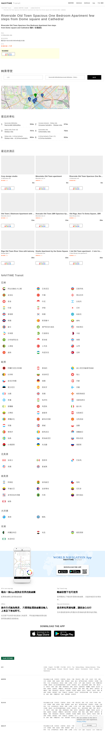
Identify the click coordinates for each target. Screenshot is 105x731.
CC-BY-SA (66, 108)
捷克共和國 (85, 685)
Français (59, 669)
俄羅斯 (79, 690)
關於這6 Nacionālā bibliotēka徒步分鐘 (12, 40)
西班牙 (48, 686)
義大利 (98, 686)
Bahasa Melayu (80, 667)
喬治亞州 (78, 679)
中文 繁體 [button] (101, 3)
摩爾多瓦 (61, 688)
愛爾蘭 (88, 686)
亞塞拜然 (63, 679)
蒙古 (76, 681)
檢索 (94, 77)
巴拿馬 (94, 690)
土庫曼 (70, 683)
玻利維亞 (54, 692)
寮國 (62, 681)
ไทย (73, 667)
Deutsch (66, 669)
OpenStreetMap (53, 108)
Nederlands (47, 671)
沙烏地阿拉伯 (54, 683)
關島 (51, 694)
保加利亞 (74, 685)
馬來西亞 (91, 681)
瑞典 (50, 690)
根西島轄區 (66, 686)
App (94, 3)
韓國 (53, 681)
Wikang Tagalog (51, 669)
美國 (98, 690)
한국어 (69, 667)
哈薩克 (58, 681)
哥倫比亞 (64, 692)
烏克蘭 (74, 690)
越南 (83, 683)
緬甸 (72, 681)
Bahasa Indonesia (90, 667)
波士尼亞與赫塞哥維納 (59, 685)
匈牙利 (76, 686)
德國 (90, 685)
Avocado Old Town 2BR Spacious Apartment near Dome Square (62, 214)
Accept (89, 725)
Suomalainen (84, 669)
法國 (56, 686)
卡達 (48, 683)
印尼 (87, 679)
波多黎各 (71, 692)
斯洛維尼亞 (55, 690)
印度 (95, 679)
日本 (45, 681)
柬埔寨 (49, 681)
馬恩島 (93, 686)
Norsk (91, 669)
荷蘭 (79, 688)
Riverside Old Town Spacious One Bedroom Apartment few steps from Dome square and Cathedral (47, 17)
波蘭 (87, 688)
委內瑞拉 (95, 692)
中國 (73, 679)
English (51, 667)
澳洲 (47, 694)
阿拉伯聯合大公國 (48, 679)
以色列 (91, 679)
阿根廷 (49, 692)
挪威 (83, 688)
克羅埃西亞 (82, 686)
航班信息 (87, 3)
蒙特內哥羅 (68, 688)
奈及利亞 (73, 694)
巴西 (91, 692)
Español (71, 669)
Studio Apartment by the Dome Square (52, 251)
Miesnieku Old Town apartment (49, 176)
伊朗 (99, 679)
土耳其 (75, 683)
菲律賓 (96, 681)
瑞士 (79, 685)
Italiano (77, 669)
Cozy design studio (9, 176)
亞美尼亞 (56, 679)
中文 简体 (63, 667)
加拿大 (84, 690)
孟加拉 (68, 679)
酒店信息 (79, 3)
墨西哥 (89, 690)
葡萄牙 (91, 688)
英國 (60, 686)
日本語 (45, 667)
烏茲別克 (88, 683)
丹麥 (94, 685)
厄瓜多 (76, 692)
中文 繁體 (56, 667)
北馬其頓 (74, 688)
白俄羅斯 (68, 690)
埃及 (62, 694)
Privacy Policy (81, 721)
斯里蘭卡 (67, 681)
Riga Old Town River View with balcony (17, 251)
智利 (60, 692)
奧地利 (50, 685)
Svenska (96, 669)
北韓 (93, 683)
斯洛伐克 (62, 690)
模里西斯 (67, 694)
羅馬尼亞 (97, 688)
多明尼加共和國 (84, 692)
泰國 (66, 683)
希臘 (71, 686)
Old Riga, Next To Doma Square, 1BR (85, 214)
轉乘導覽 (71, 3)
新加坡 (61, 683)
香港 (83, 679)
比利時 (68, 685)
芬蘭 (52, 686)
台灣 (80, 683)
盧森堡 (49, 688)
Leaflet (45, 108)
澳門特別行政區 (83, 681)
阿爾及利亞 (57, 694)
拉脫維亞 (54, 688)
